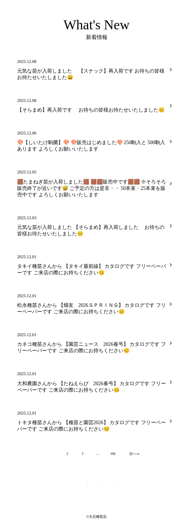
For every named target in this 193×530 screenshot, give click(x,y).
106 (113, 454)
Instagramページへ (111, 486)
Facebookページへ (96, 486)
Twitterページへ (82, 486)
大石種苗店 (17, 5)
